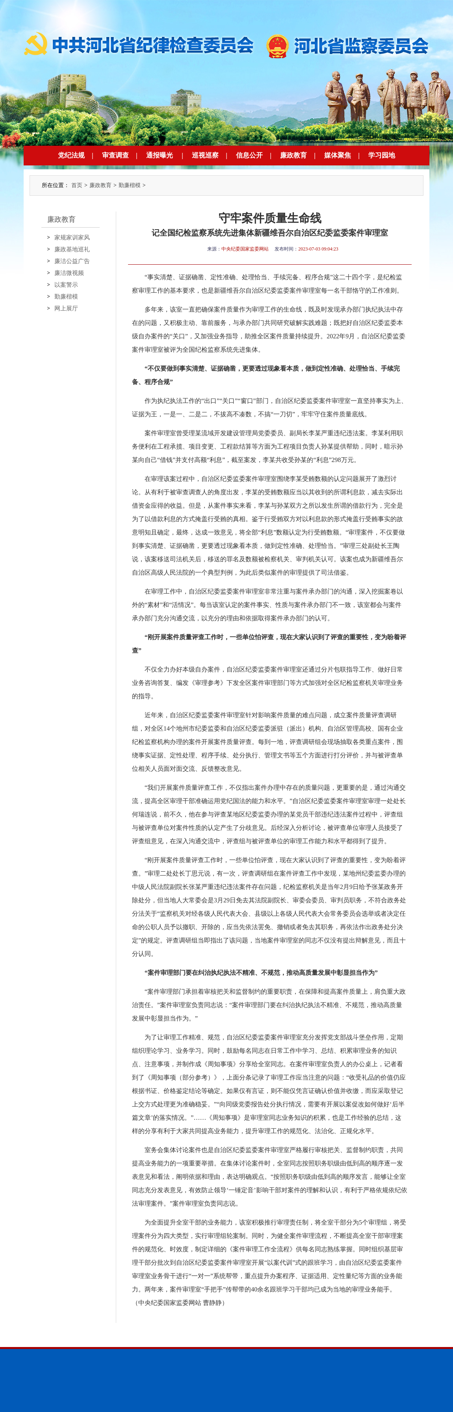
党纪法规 (71, 155)
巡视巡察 (205, 155)
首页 (76, 185)
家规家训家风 (72, 237)
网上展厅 (66, 308)
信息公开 (249, 155)
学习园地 (381, 155)
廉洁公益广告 (72, 261)
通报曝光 (159, 155)
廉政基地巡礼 (72, 249)
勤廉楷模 (130, 185)
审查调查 (115, 155)
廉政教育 (293, 155)
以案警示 (66, 285)
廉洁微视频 (69, 273)
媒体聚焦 (337, 155)
